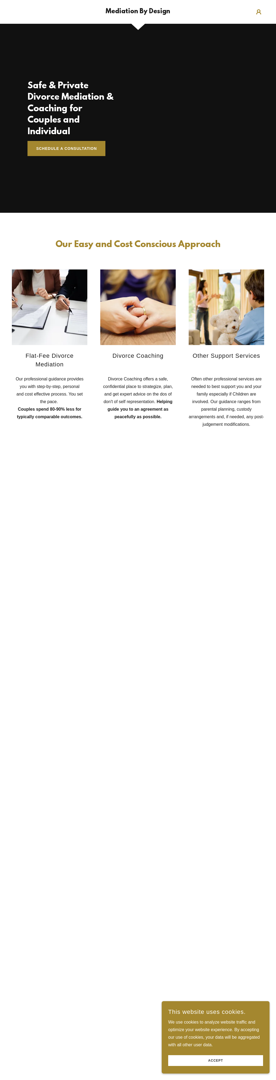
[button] (258, 11)
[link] (138, 11)
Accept (215, 1060)
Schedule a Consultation (66, 148)
